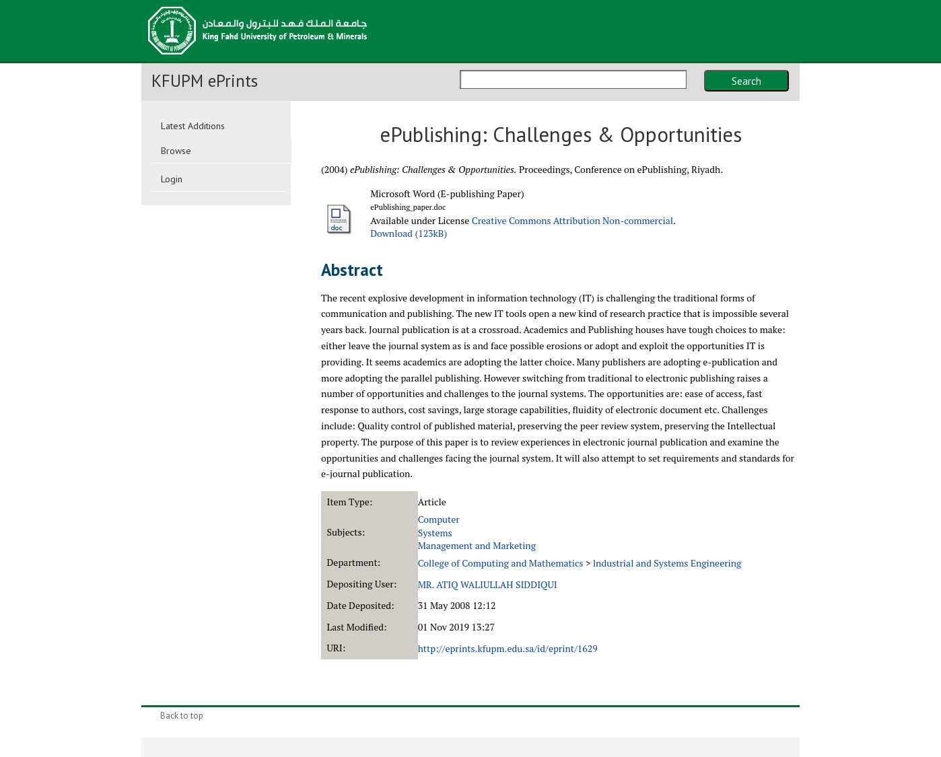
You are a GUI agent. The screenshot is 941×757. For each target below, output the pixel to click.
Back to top (181, 715)
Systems (435, 532)
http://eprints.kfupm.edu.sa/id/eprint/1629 (508, 648)
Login (171, 179)
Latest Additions (193, 126)
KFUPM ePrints (204, 81)
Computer (439, 519)
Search (746, 80)
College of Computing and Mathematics (501, 562)
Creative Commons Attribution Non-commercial (572, 220)
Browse (176, 151)
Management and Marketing (477, 545)
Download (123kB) (408, 233)
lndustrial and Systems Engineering (667, 562)
